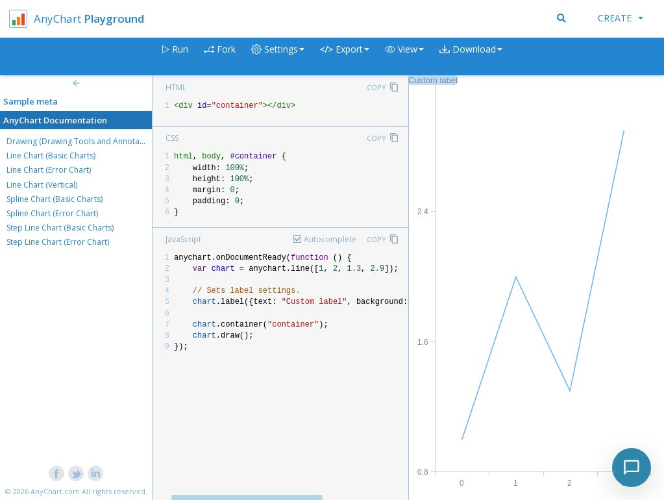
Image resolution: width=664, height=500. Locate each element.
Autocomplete (330, 239)
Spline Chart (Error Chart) (52, 213)
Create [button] (620, 18)
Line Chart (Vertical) (41, 184)
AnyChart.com (55, 491)
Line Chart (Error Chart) (48, 169)
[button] (404, 56)
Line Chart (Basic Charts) (50, 155)
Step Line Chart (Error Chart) (57, 241)
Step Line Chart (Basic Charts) (60, 227)
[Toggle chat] (631, 467)
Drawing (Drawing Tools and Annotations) (83, 141)
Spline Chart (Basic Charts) (54, 199)
